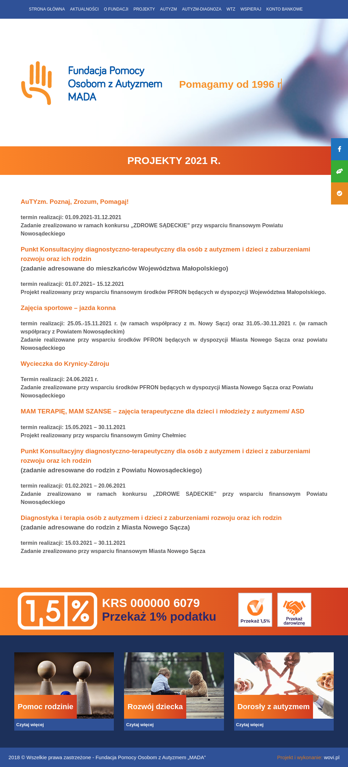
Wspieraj (250, 9)
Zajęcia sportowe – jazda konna (68, 307)
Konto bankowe (284, 9)
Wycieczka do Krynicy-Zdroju (66, 363)
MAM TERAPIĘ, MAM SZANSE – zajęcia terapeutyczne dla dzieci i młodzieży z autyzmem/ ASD (162, 411)
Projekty (144, 9)
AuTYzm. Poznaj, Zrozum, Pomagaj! (75, 201)
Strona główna (47, 9)
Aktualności (84, 9)
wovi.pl (332, 757)
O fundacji (116, 9)
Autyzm (168, 9)
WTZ (230, 9)
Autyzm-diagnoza (201, 9)
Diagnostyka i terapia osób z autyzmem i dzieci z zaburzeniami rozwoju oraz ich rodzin (151, 517)
